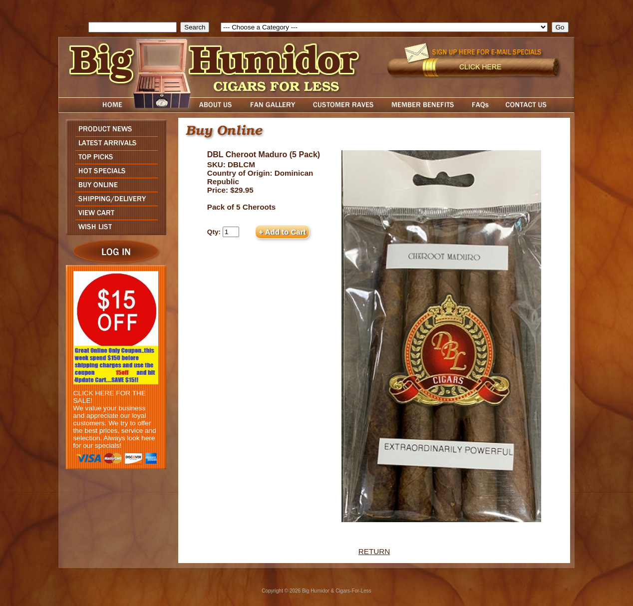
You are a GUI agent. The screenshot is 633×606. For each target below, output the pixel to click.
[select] (384, 27)
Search (75, 27)
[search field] (132, 27)
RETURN (374, 551)
